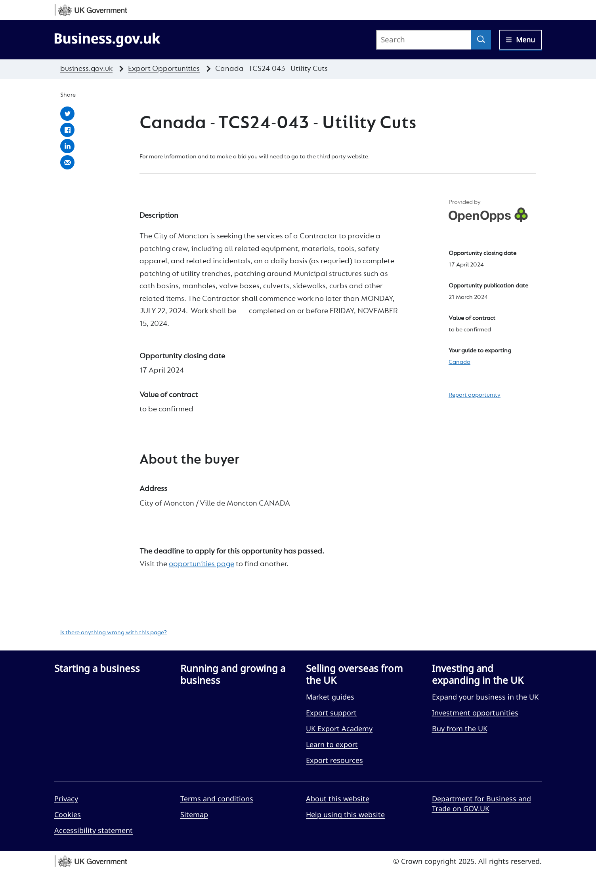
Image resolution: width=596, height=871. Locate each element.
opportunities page (201, 564)
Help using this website (345, 814)
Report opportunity (474, 395)
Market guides (330, 697)
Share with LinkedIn (67, 146)
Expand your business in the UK (485, 697)
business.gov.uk (86, 69)
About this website (337, 798)
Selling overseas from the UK (354, 674)
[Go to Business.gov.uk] (107, 38)
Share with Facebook (67, 130)
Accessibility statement (93, 830)
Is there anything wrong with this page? (113, 632)
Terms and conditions (216, 798)
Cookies (67, 814)
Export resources (334, 760)
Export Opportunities (164, 69)
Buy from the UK (459, 728)
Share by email (67, 162)
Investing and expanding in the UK (477, 674)
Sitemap (194, 814)
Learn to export (332, 744)
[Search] (481, 39)
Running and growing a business (232, 674)
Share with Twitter (67, 113)
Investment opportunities (475, 712)
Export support (331, 712)
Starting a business (97, 668)
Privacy (66, 798)
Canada (459, 362)
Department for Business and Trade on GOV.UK (481, 803)
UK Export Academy (339, 728)
